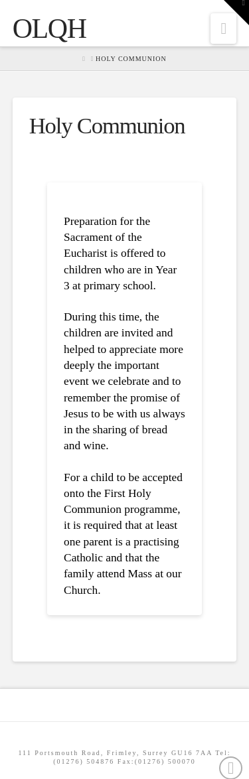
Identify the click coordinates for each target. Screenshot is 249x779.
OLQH (49, 28)
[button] (223, 28)
